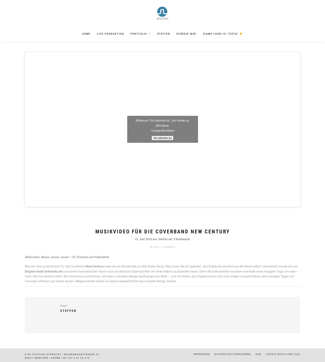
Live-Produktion (110, 33)
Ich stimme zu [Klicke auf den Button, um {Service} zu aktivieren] (162, 138)
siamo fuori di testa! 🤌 (223, 33)
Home (86, 33)
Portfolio (138, 33)
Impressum (201, 354)
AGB (258, 354)
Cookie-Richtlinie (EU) (283, 354)
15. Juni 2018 (143, 239)
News (157, 246)
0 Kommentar (182, 239)
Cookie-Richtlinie (162, 130)
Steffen (163, 33)
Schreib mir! (186, 33)
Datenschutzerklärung (232, 354)
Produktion (169, 246)
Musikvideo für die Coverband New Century (162, 232)
